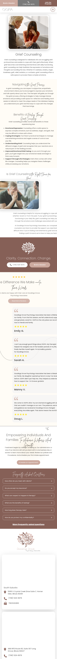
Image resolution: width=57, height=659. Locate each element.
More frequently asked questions (28, 524)
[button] (53, 9)
